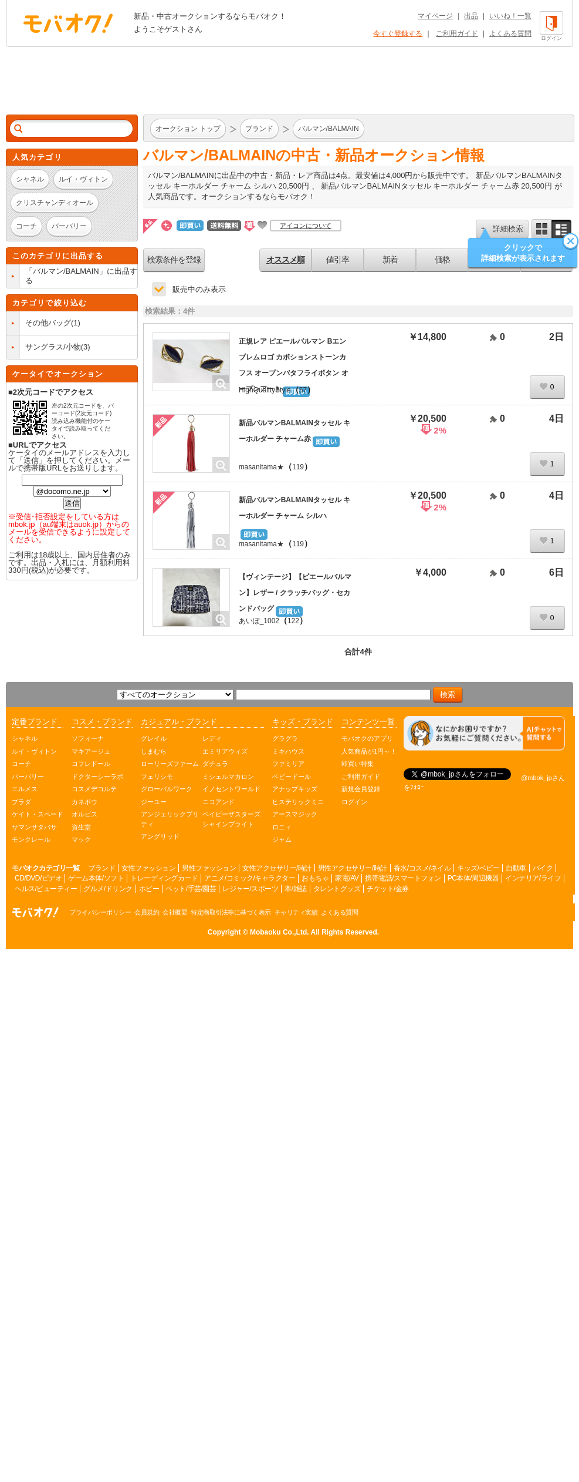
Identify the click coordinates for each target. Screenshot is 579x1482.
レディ (212, 738)
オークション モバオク (68, 23)
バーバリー (28, 776)
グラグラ (285, 738)
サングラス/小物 (53, 346)
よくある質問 (510, 33)
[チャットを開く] (484, 733)
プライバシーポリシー (100, 912)
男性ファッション (209, 868)
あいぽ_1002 (259, 621)
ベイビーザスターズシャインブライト (231, 819)
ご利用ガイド (457, 33)
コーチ (21, 763)
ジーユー (154, 801)
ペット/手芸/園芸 (190, 889)
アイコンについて (305, 225)
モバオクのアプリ (367, 738)
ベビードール (291, 776)
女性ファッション (148, 868)
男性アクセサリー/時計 (352, 868)
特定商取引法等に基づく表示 (231, 912)
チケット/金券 (388, 889)
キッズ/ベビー (478, 868)
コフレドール (91, 763)
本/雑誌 (295, 889)
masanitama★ (261, 467)
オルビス (84, 814)
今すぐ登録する (397, 33)
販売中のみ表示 (199, 289)
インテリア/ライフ (533, 878)
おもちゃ (315, 878)
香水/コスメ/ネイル (422, 868)
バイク (543, 868)
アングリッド (160, 836)
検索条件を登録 (174, 259)
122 (293, 621)
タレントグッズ (337, 889)
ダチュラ (215, 763)
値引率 (337, 259)
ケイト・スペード (37, 814)
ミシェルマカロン (228, 776)
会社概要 (174, 912)
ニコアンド (218, 801)
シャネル (25, 738)
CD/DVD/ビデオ (38, 878)
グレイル (154, 738)
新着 (390, 259)
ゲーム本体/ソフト (96, 878)
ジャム (282, 839)
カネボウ (84, 801)
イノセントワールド (231, 788)
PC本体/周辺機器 (473, 878)
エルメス (25, 788)
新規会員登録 (360, 788)
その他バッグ (48, 322)
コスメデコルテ (94, 788)
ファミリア (288, 763)
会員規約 (146, 912)
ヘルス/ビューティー (46, 889)
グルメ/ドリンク (107, 889)
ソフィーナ (88, 738)
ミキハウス (288, 751)
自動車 (516, 868)
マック (81, 839)
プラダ (21, 801)
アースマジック (294, 814)
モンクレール (31, 839)
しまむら (154, 751)
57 (303, 390)
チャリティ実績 (296, 912)
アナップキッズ (294, 788)
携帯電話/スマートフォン (403, 878)
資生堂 (81, 827)
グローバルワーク (166, 788)
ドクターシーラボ (97, 776)
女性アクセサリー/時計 (276, 868)
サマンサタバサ (34, 827)
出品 (471, 16)
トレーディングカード (164, 878)
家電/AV (346, 878)
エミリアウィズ (225, 751)
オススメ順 (285, 259)
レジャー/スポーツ (250, 889)
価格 (442, 259)
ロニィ (282, 827)
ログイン (354, 801)
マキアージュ (91, 751)
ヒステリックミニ (298, 801)
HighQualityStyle (265, 390)
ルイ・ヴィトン (34, 751)
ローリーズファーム (170, 763)
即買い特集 (357, 763)
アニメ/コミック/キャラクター (249, 878)
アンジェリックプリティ (170, 819)
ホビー (149, 889)
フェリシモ (157, 776)
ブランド (101, 868)
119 (298, 467)
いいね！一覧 (510, 16)
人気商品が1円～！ (369, 751)
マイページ (435, 16)
